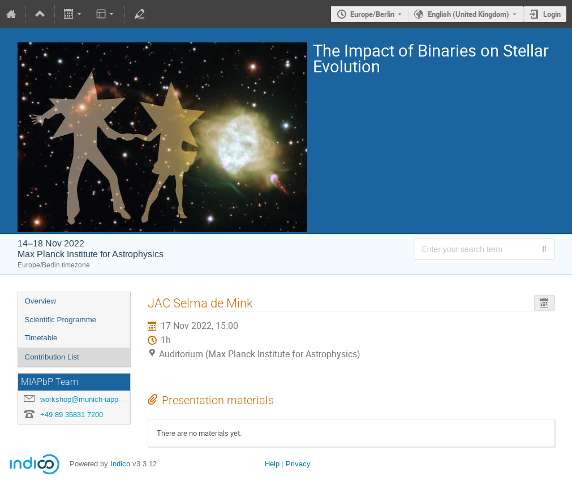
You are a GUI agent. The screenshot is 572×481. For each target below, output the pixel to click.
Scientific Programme (61, 319)
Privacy (298, 464)
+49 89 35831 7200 (71, 414)
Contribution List (52, 357)
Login (552, 14)
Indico (120, 464)
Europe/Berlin (372, 14)
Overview (41, 301)
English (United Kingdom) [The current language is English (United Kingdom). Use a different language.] (468, 14)
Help (272, 464)
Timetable (41, 337)
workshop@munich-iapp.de (84, 399)
